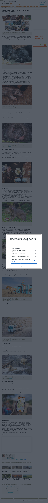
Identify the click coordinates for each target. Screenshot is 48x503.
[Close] (40, 236)
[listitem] (24, 248)
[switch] (35, 250)
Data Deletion (19, 266)
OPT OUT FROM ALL (17, 263)
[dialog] (24, 251)
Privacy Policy (29, 266)
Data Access (24, 266)
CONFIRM (30, 263)
